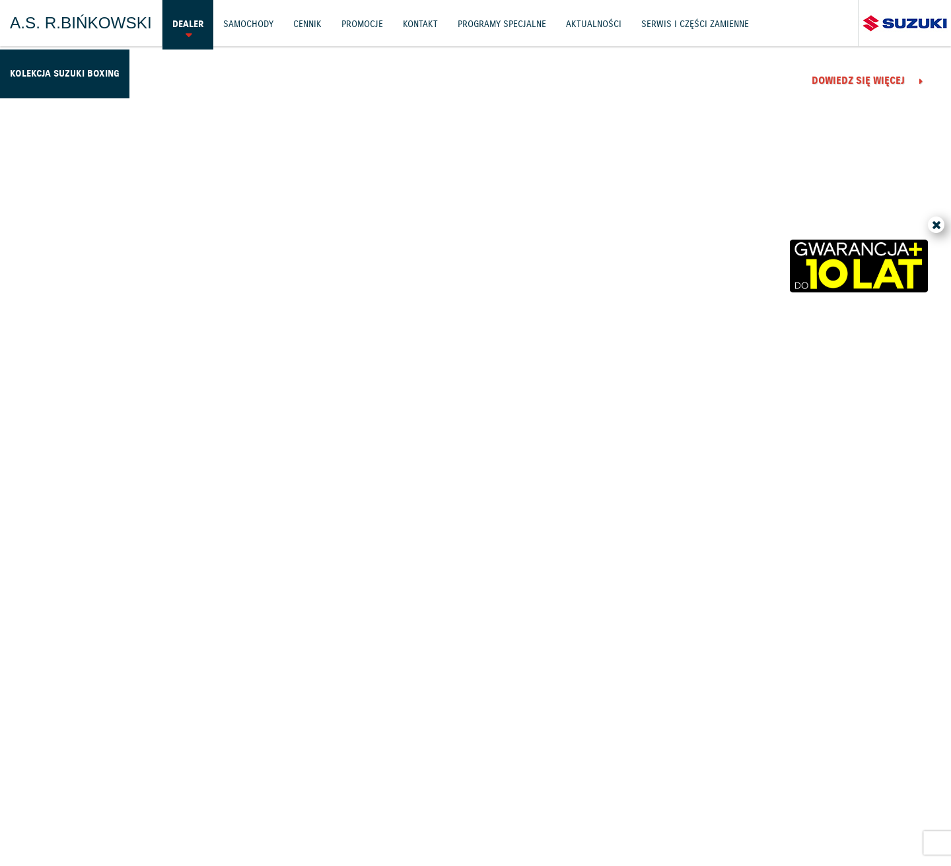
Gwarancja (284, 808)
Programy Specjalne (493, 22)
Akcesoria (342, 808)
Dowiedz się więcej (242, 337)
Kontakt (415, 22)
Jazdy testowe (539, 772)
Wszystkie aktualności (800, 670)
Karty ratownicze (476, 824)
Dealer (187, 22)
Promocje (358, 22)
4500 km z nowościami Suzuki (728, 250)
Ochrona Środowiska (88, 808)
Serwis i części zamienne (676, 22)
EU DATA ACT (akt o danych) (637, 808)
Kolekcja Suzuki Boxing (61, 69)
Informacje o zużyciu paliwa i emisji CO (470, 808)
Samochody (246, 22)
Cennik (304, 22)
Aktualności (580, 22)
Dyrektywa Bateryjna (758, 808)
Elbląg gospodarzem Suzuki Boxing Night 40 (328, 260)
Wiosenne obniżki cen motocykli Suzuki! (738, 476)
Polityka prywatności (199, 808)
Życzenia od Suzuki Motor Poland (322, 466)
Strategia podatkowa (865, 808)
